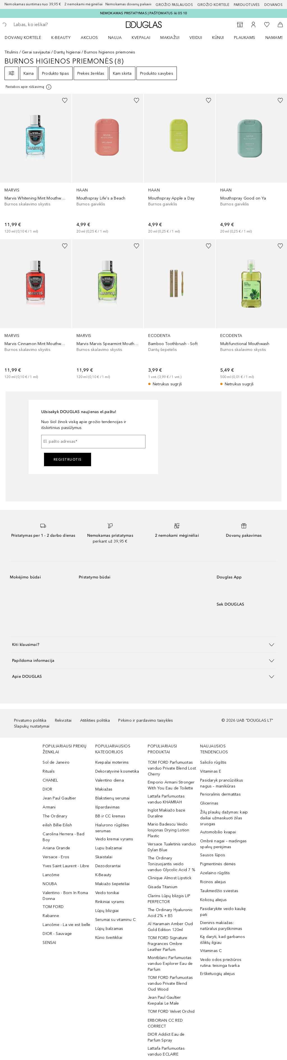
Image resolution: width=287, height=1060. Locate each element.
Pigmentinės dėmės (218, 864)
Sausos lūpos (212, 855)
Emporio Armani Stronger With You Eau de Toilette (171, 785)
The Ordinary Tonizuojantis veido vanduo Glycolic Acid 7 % (171, 864)
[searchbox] (53, 24)
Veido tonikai (107, 892)
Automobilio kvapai (218, 832)
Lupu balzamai (108, 848)
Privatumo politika (30, 720)
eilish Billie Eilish (57, 825)
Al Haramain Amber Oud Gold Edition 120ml (170, 926)
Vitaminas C (211, 950)
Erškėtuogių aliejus (217, 973)
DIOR (47, 789)
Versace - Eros (56, 857)
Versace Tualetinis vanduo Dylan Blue (172, 847)
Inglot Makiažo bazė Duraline (166, 813)
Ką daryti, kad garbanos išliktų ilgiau (222, 939)
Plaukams (244, 37)
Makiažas (104, 789)
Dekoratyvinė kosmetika (117, 771)
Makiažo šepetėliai (112, 883)
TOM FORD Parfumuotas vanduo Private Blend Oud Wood (170, 983)
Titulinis (11, 52)
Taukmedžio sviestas (219, 890)
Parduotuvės (247, 5)
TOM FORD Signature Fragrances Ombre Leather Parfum (168, 943)
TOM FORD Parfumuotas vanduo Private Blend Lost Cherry (172, 768)
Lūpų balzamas (109, 928)
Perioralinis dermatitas (220, 794)
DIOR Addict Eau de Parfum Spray (166, 1037)
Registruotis (68, 459)
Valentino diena (109, 780)
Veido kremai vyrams (114, 839)
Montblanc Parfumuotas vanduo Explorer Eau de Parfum (170, 963)
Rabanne (51, 915)
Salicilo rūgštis (213, 762)
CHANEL (50, 780)
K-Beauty (103, 875)
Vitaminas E (210, 771)
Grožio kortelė (213, 5)
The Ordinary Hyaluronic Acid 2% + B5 (170, 912)
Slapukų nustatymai (32, 726)
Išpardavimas (107, 807)
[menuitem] (26, 37)
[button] (143, 645)
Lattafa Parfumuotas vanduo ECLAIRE (166, 1051)
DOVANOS (273, 5)
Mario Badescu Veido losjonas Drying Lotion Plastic (168, 830)
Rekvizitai (63, 720)
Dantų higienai (67, 52)
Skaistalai (103, 857)
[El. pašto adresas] (93, 441)
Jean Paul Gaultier (59, 798)
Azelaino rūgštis (215, 873)
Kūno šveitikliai (108, 937)
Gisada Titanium (162, 887)
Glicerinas (209, 803)
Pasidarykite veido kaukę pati (223, 911)
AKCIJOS (89, 37)
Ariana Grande (56, 848)
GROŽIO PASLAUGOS (174, 5)
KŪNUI (218, 37)
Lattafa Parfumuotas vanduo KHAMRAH (166, 799)
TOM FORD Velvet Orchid (171, 1011)
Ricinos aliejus (213, 882)
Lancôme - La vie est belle (66, 924)
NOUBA (50, 883)
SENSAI (49, 942)
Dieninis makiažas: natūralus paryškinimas (221, 925)
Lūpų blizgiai (107, 910)
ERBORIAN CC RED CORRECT (165, 1023)
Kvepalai (141, 37)
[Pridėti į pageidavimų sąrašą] (64, 100)
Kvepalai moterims (112, 762)
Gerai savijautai (36, 52)
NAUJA (115, 37)
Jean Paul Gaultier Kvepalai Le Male (164, 1000)
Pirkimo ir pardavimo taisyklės (145, 720)
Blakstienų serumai (112, 798)
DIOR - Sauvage (57, 933)
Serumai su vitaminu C (115, 919)
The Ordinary (55, 816)
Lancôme (51, 875)
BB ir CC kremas (110, 816)
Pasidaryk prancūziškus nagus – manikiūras (221, 783)
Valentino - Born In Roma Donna (65, 895)
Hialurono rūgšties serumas (112, 828)
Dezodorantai (108, 866)
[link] (35, 164)
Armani (49, 807)
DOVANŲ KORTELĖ (23, 37)
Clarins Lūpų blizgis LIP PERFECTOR (169, 899)
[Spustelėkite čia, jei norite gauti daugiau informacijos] (29, 87)
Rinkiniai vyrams (109, 901)
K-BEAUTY (61, 37)
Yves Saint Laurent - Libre (66, 866)
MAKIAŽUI (169, 37)
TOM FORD (53, 906)
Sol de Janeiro (56, 762)
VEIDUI (195, 37)
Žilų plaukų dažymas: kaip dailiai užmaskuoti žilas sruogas (224, 818)
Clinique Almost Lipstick (169, 878)
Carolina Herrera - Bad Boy (63, 837)
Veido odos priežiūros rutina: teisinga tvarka (220, 962)
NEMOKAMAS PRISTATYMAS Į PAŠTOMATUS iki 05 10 (143, 13)
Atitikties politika (95, 720)
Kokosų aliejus (213, 899)
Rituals (48, 771)
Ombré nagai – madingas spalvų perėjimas (223, 844)
